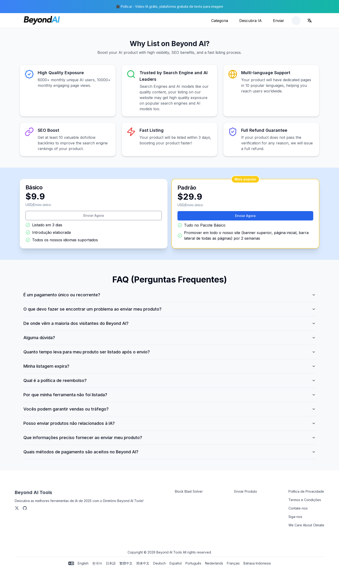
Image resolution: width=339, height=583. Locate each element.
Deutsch (159, 563)
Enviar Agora (93, 215)
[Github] (25, 508)
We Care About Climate (306, 525)
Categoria (219, 20)
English (83, 563)
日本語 (111, 563)
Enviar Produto (245, 491)
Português (193, 563)
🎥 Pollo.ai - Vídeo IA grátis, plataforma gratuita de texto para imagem (169, 6)
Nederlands (214, 563)
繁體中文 (126, 563)
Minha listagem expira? (169, 366)
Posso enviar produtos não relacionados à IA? (169, 423)
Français (233, 563)
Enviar (278, 20)
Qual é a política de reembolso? (169, 380)
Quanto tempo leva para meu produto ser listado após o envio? (169, 351)
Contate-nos (298, 508)
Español (176, 563)
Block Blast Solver (189, 491)
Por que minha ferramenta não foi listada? (169, 394)
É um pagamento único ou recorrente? (169, 294)
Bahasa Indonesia (257, 563)
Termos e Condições (304, 500)
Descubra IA (250, 20)
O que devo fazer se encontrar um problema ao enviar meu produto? (169, 309)
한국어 (97, 563)
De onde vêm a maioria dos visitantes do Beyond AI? (169, 323)
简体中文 (142, 563)
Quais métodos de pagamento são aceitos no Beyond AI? (169, 451)
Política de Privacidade (306, 491)
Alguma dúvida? (169, 337)
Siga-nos (295, 517)
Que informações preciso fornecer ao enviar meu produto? (169, 437)
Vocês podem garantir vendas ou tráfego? (169, 409)
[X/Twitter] (17, 508)
